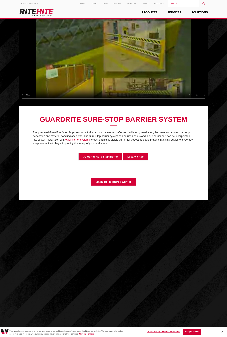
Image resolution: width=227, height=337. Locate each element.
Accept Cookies (191, 331)
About (82, 3)
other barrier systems (77, 139)
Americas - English (30, 3)
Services (174, 12)
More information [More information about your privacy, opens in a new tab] (86, 334)
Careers (145, 3)
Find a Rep (159, 3)
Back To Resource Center (113, 181)
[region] (113, 332)
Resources (131, 3)
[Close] (222, 331)
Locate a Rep (135, 156)
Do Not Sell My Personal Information (163, 331)
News (105, 3)
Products (149, 12)
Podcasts (117, 3)
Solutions (199, 12)
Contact (94, 3)
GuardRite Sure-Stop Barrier (100, 156)
